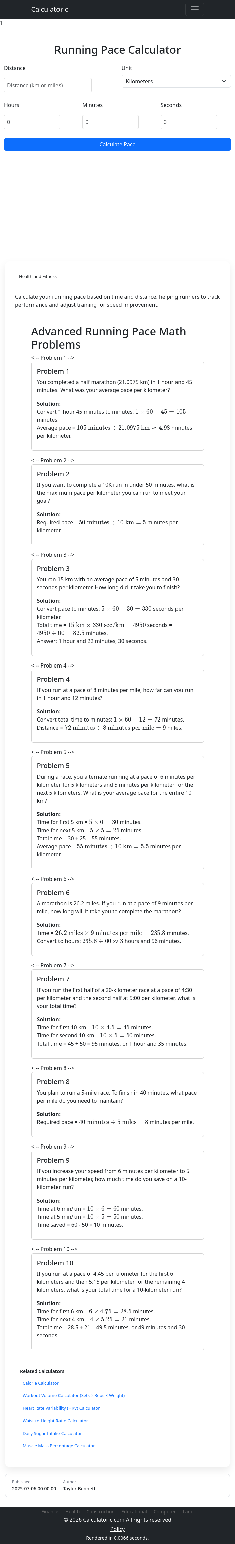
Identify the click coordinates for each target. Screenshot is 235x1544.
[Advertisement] (117, 204)
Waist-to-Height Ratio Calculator (55, 1421)
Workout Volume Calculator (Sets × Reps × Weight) (74, 1395)
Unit (127, 68)
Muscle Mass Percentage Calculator (59, 1446)
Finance (49, 1511)
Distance (15, 68)
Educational (134, 1511)
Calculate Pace (117, 144)
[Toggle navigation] (194, 9)
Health (72, 1511)
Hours (11, 105)
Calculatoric (49, 9)
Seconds (171, 105)
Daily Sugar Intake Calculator (52, 1433)
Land (188, 1511)
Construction (100, 1511)
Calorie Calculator (41, 1383)
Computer (165, 1511)
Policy (117, 1529)
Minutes (92, 105)
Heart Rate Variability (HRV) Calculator (61, 1408)
